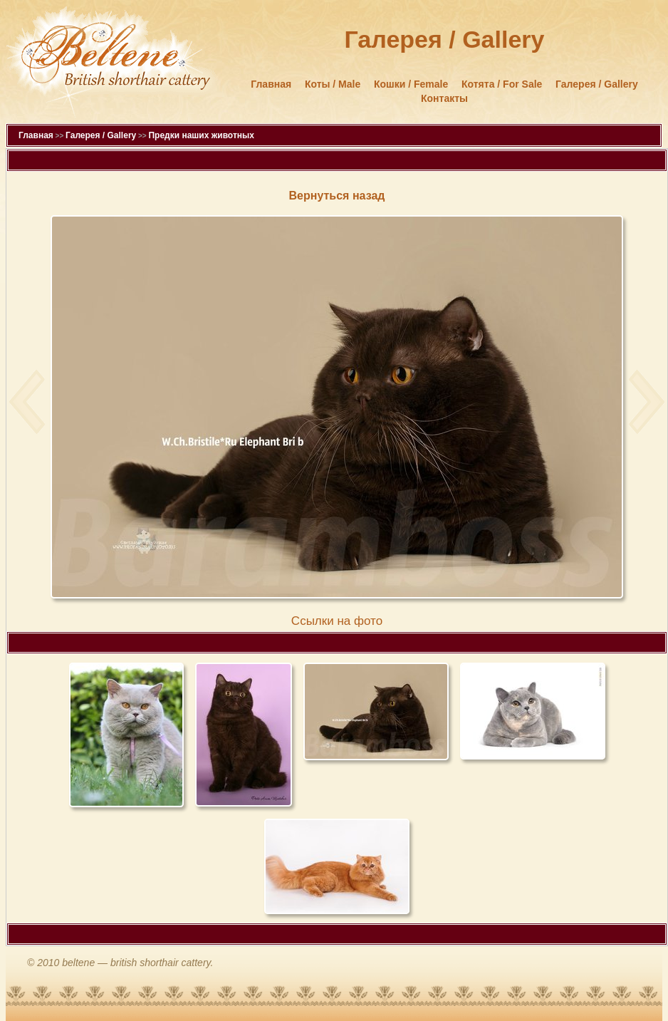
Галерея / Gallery (596, 84)
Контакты (444, 98)
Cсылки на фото (336, 621)
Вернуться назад (337, 196)
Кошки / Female (411, 84)
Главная (271, 84)
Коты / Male (332, 84)
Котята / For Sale (501, 84)
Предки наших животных (201, 135)
